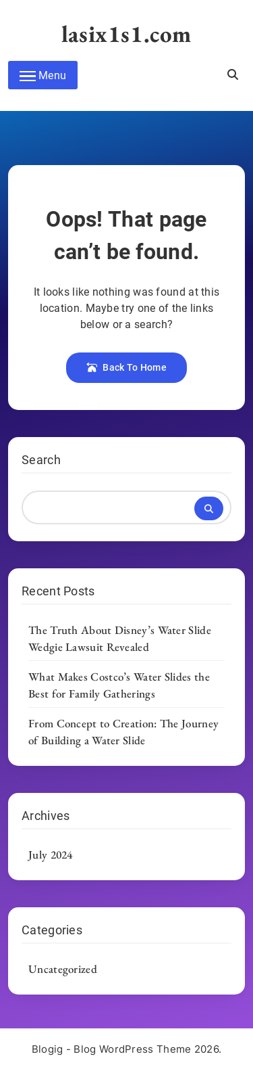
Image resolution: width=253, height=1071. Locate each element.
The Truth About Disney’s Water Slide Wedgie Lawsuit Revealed (119, 638)
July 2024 (50, 854)
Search (41, 460)
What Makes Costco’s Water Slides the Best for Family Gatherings (119, 685)
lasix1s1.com (126, 33)
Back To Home (126, 367)
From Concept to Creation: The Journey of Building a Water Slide (123, 732)
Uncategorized (62, 968)
